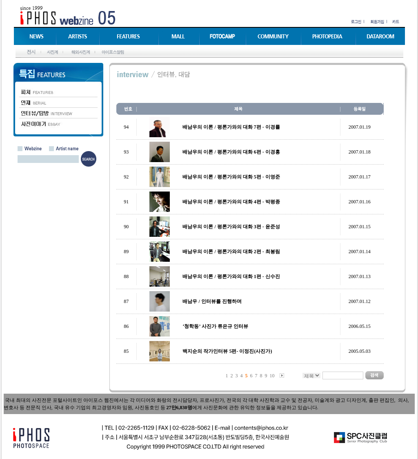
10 (272, 376)
